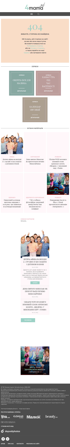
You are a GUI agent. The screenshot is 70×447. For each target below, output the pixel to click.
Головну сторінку (37, 48)
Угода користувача (24, 409)
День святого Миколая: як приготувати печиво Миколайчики (35, 161)
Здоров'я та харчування (35, 197)
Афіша (12, 157)
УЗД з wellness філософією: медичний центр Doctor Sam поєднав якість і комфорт (35, 204)
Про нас (11, 444)
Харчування (35, 157)
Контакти (20, 444)
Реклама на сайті (32, 444)
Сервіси (27, 53)
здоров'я (12, 197)
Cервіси (35, 66)
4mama (35, 6)
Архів (3, 444)
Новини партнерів (27, 219)
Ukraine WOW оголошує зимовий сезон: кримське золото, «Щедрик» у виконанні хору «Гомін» (58, 163)
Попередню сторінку (35, 46)
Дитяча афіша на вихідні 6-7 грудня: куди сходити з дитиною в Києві (11, 161)
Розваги (58, 157)
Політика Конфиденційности (9, 409)
